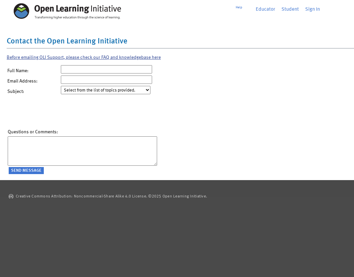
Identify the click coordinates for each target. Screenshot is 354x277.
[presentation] (58, 113)
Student (290, 9)
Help (239, 7)
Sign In (312, 9)
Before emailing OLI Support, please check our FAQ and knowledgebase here (84, 57)
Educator (265, 9)
